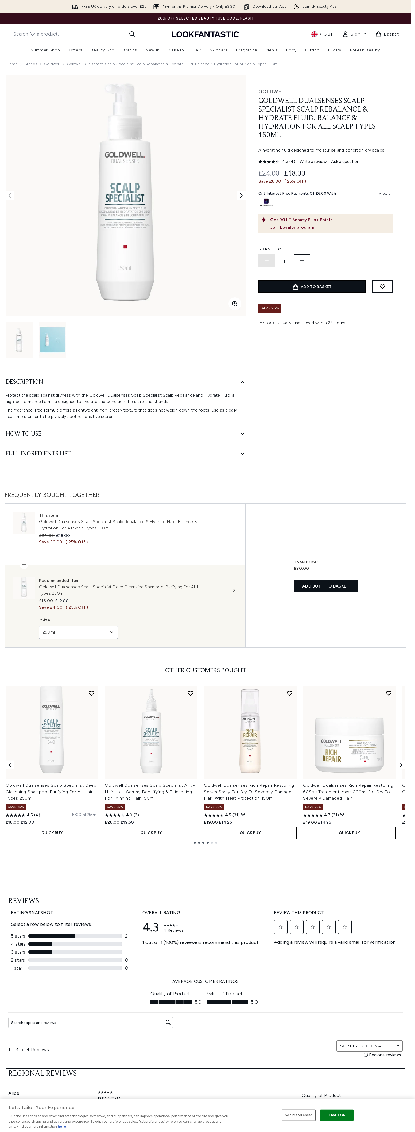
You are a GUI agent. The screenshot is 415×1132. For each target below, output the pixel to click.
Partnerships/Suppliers (270, 1061)
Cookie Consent (22, 1048)
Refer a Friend (262, 1074)
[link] (354, 34)
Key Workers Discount (269, 1080)
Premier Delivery (109, 1055)
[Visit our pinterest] (361, 959)
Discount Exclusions (113, 1022)
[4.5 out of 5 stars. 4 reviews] (23, 815)
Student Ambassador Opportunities (282, 1093)
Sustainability (185, 1035)
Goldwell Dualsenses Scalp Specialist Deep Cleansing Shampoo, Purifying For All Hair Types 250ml (51, 792)
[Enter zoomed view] (234, 303)
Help (99, 1010)
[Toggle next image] (241, 195)
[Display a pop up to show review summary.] (243, 815)
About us (258, 1010)
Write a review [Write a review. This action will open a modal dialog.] (313, 161)
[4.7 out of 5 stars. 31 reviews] (321, 815)
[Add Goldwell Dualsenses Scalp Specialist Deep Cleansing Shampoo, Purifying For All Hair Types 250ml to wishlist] (91, 693)
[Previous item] (10, 765)
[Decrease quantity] (266, 260)
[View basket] (387, 34)
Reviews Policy (186, 1042)
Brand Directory (264, 1022)
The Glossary (261, 1016)
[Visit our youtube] (335, 959)
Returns (102, 1029)
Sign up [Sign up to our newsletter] (184, 959)
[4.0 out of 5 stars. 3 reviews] (122, 815)
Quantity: (269, 249)
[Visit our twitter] (310, 959)
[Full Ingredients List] (126, 454)
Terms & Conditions (190, 1010)
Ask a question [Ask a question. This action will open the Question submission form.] (345, 161)
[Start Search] (132, 34)
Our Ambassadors (266, 1048)
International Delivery (114, 1042)
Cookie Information (190, 1022)
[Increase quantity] (302, 260)
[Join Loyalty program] (330, 227)
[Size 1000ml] (79, 815)
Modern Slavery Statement (197, 1029)
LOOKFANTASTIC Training (350, 1029)
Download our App (112, 1016)
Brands (31, 64)
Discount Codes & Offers (273, 1042)
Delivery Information (113, 1035)
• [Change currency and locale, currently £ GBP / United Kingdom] (322, 34)
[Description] (126, 382)
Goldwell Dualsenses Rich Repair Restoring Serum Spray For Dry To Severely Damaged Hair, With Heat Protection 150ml (249, 792)
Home (12, 64)
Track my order (108, 1061)
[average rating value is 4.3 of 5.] (274, 161)
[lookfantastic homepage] (205, 34)
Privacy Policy (185, 1016)
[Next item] (401, 765)
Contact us (105, 1048)
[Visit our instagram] (322, 959)
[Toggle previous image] (10, 195)
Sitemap (257, 1067)
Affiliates (258, 1055)
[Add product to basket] (312, 286)
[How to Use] (126, 434)
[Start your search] (74, 34)
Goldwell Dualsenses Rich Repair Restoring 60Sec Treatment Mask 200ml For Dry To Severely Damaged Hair (348, 792)
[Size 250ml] (92, 815)
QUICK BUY (52, 833)
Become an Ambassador (272, 1087)
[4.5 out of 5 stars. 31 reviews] (222, 815)
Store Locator (340, 1010)
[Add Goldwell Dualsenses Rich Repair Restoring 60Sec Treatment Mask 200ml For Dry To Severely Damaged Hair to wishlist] (388, 693)
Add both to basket (326, 586)
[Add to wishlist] (382, 286)
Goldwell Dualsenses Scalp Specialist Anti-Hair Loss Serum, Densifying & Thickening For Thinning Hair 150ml (150, 792)
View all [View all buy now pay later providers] (386, 193)
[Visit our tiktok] (348, 959)
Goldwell (52, 64)
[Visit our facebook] (297, 959)
